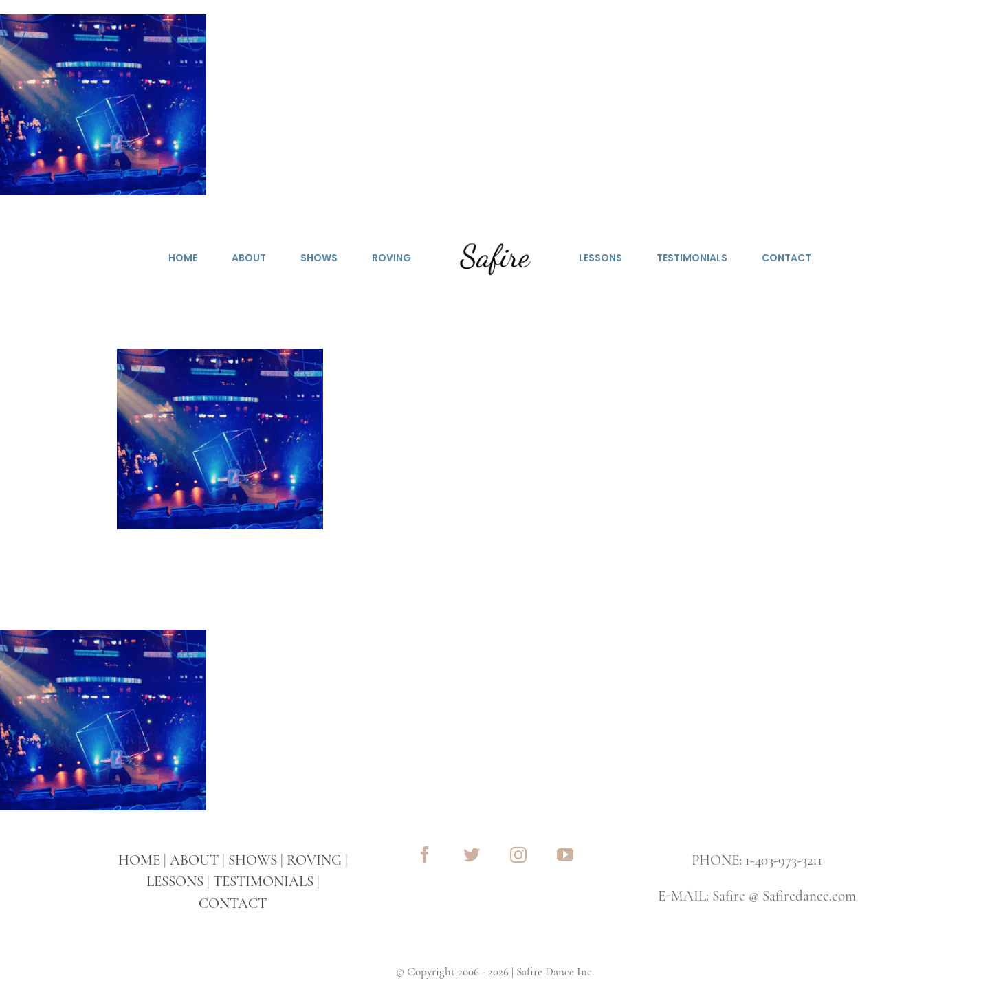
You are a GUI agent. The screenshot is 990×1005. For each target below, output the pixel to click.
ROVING (314, 860)
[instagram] (518, 854)
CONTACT (233, 903)
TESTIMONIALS (263, 881)
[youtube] (565, 854)
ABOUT (194, 860)
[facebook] (425, 854)
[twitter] (472, 854)
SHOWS (252, 860)
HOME (139, 860)
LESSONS (175, 881)
